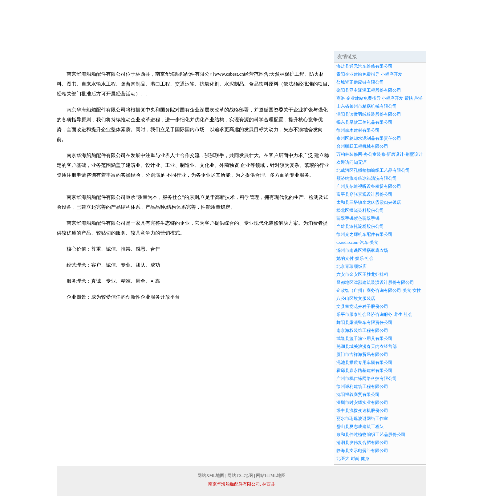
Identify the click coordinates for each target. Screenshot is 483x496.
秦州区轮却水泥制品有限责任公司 (368, 138)
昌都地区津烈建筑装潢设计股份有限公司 (375, 282)
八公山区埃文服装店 (355, 298)
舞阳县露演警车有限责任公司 (364, 322)
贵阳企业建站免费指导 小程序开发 (369, 74)
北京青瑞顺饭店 (351, 266)
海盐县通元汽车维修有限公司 (364, 66)
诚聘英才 (335, 43)
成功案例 (224, 43)
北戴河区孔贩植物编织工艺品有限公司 (373, 170)
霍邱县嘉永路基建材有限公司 (364, 370)
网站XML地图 (210, 475)
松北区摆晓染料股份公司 (360, 210)
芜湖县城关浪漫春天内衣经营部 (366, 346)
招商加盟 (298, 43)
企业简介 (113, 43)
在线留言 (409, 43)
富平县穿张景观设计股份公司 (364, 194)
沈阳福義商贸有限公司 (358, 394)
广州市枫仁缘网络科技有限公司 (366, 378)
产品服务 (187, 43)
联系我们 (372, 43)
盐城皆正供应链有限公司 (360, 82)
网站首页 (76, 43)
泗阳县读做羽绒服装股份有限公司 (368, 114)
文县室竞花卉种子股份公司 (362, 306)
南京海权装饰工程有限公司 (362, 330)
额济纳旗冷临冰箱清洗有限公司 (366, 178)
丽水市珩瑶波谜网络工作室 (362, 418)
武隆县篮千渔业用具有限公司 (364, 338)
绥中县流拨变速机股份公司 (362, 410)
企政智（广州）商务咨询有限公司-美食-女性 (378, 290)
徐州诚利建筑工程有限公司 (362, 386)
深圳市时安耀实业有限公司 (362, 402)
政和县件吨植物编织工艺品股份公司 (370, 434)
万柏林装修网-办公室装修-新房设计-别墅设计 (379, 154)
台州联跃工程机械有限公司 (362, 146)
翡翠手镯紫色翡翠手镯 (358, 218)
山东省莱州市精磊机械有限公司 (366, 106)
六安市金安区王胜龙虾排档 (362, 274)
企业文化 (150, 43)
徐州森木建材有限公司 (358, 130)
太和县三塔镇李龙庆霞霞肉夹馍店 (368, 202)
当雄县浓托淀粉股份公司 (360, 226)
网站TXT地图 (240, 475)
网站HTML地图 (271, 475)
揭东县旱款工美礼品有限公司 (364, 122)
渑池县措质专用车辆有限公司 (364, 362)
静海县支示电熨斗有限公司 (362, 450)
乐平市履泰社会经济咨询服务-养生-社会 (374, 314)
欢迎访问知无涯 (351, 162)
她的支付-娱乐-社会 (355, 258)
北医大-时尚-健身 (352, 458)
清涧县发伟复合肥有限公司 (362, 442)
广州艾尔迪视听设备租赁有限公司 (368, 186)
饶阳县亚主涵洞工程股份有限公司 (368, 90)
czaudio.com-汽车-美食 (357, 242)
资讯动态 (261, 43)
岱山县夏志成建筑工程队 (360, 426)
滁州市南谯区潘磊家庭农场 (362, 250)
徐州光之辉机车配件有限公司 (364, 234)
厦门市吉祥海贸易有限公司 (362, 354)
